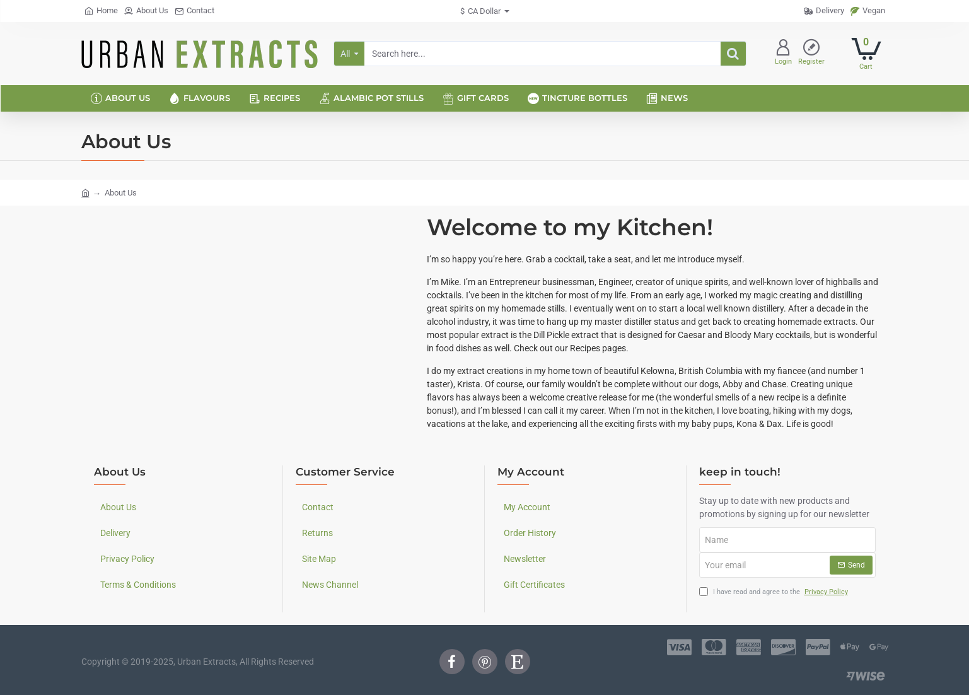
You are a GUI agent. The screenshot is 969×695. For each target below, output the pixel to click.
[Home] (101, 11)
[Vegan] (867, 11)
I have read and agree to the (774, 592)
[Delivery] (824, 11)
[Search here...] (733, 54)
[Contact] (194, 11)
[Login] (783, 53)
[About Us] (146, 11)
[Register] (811, 53)
